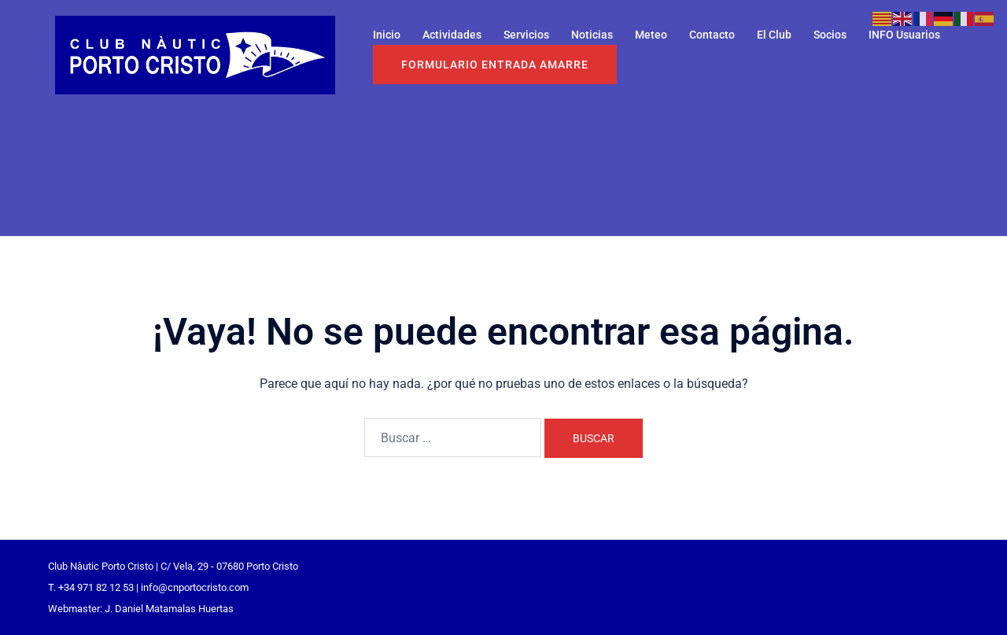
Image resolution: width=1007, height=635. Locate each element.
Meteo (651, 34)
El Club (774, 34)
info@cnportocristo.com (195, 587)
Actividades (451, 34)
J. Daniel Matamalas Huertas (169, 609)
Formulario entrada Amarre (494, 64)
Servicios (526, 34)
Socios (830, 34)
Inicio (386, 34)
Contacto (712, 34)
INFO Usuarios (904, 34)
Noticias (592, 34)
